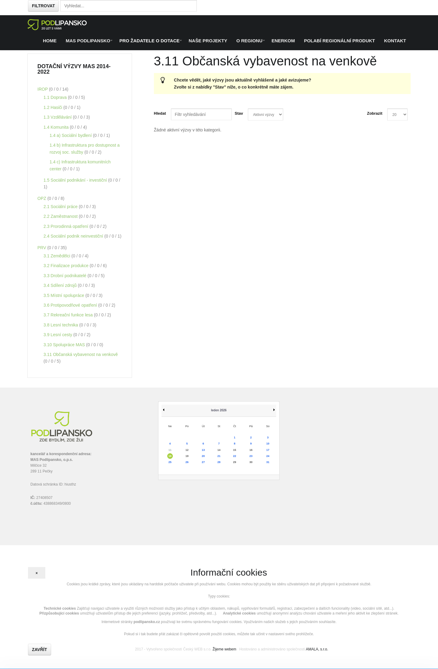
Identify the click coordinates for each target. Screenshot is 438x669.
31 (267, 462)
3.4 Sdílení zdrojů (60, 285)
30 (250, 462)
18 (170, 456)
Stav (239, 113)
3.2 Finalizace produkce (66, 265)
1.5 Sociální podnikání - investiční (75, 180)
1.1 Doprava (55, 97)
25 (170, 462)
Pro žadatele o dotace (149, 40)
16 (250, 449)
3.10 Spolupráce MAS (64, 344)
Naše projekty (208, 40)
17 (267, 449)
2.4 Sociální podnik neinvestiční (73, 236)
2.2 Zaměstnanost (61, 216)
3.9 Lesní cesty (58, 334)
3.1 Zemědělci (57, 255)
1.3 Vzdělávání (58, 117)
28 (219, 462)
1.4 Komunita (56, 127)
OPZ (42, 198)
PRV (42, 247)
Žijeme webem (224, 649)
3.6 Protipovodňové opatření (70, 305)
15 (234, 449)
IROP (43, 89)
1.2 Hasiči (53, 107)
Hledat (160, 113)
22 (234, 456)
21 (219, 456)
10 (267, 443)
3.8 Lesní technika (61, 324)
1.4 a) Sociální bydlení (71, 135)
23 (250, 456)
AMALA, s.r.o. (317, 649)
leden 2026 (219, 410)
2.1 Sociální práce (61, 206)
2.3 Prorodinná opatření (66, 226)
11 (170, 449)
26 (187, 462)
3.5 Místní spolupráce (64, 295)
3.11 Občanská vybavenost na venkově (80, 354)
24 (267, 456)
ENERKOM (283, 40)
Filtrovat (43, 5)
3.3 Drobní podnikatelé (65, 275)
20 (203, 456)
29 (234, 462)
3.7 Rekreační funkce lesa (68, 314)
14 (219, 449)
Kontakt (395, 40)
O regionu (249, 40)
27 (203, 462)
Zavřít (39, 649)
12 (187, 449)
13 (203, 449)
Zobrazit (374, 113)
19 (187, 456)
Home (50, 40)
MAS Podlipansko (88, 40)
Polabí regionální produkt (339, 40)
